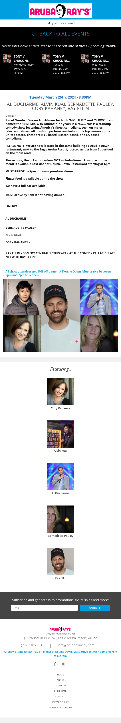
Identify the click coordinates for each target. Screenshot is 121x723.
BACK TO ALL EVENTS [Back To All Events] (60, 33)
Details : (10, 115)
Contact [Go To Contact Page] (60, 696)
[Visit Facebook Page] (55, 664)
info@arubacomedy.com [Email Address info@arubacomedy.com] (76, 645)
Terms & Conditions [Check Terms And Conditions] (60, 707)
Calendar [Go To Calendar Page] (60, 685)
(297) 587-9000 (63, 23)
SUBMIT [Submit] (94, 607)
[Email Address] (44, 608)
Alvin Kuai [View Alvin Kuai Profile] (60, 451)
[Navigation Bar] (6, 9)
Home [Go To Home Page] (60, 674)
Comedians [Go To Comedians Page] (60, 691)
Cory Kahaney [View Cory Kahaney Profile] (60, 408)
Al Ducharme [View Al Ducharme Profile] (61, 493)
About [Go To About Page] (60, 680)
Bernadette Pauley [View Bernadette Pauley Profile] (60, 536)
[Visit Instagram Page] (63, 664)
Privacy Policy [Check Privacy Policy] (60, 702)
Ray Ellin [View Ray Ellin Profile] (60, 578)
